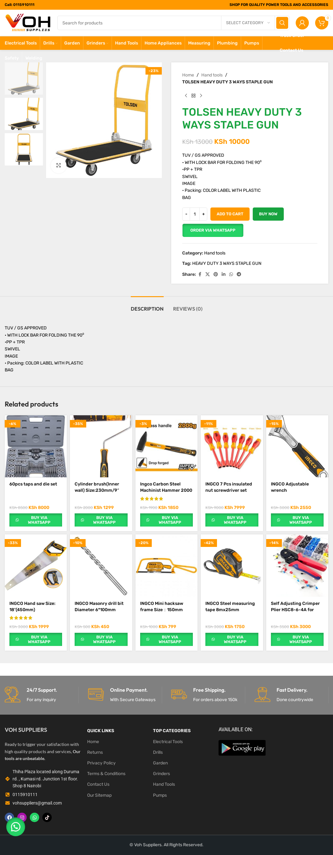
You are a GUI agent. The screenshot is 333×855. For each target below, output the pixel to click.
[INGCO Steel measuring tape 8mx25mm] (232, 565)
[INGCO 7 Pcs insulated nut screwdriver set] (232, 446)
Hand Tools (164, 784)
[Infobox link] (41, 695)
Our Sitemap (99, 795)
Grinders (161, 773)
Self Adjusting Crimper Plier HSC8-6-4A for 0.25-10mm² (295, 609)
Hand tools (212, 75)
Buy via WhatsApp (39, 520)
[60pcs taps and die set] (36, 446)
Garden (160, 763)
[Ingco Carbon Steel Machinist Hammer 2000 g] (166, 446)
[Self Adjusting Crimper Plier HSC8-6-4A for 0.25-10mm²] (297, 565)
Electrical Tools (168, 741)
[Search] (173, 23)
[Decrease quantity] (186, 214)
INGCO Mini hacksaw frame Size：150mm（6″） (161, 609)
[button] (212, 230)
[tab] (147, 305)
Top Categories (172, 730)
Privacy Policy (101, 763)
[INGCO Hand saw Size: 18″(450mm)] (36, 565)
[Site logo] (28, 22)
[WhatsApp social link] (231, 274)
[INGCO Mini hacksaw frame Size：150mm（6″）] (166, 565)
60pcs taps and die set (33, 484)
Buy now (268, 214)
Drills (158, 752)
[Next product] (201, 96)
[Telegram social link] (239, 274)
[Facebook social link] (200, 274)
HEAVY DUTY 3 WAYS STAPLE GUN (227, 263)
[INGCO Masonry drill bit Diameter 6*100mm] (101, 565)
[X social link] (208, 274)
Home (188, 75)
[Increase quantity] (203, 214)
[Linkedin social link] (223, 274)
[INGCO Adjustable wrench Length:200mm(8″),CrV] (297, 446)
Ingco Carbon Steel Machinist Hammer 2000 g (166, 490)
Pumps (160, 795)
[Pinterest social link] (216, 274)
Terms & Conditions (106, 773)
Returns (95, 752)
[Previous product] (186, 96)
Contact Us (98, 784)
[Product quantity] (194, 214)
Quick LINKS (100, 730)
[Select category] (248, 23)
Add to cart (230, 214)
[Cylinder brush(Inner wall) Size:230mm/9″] (101, 446)
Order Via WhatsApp (212, 230)
